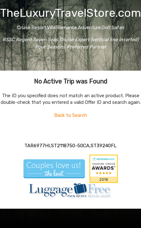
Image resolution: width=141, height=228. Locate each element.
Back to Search (70, 115)
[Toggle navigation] (7, 63)
